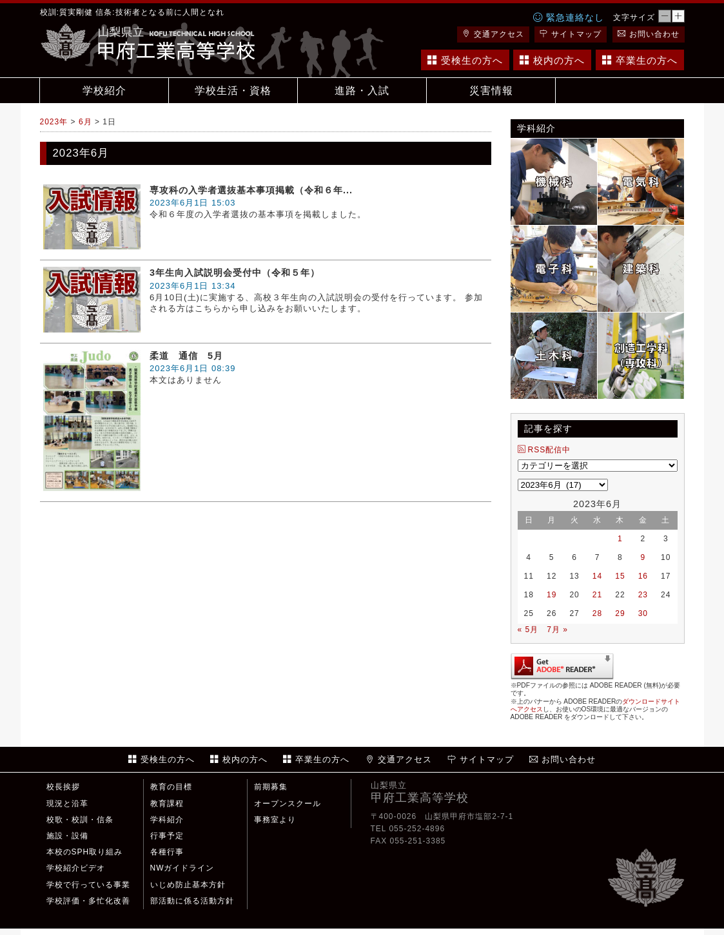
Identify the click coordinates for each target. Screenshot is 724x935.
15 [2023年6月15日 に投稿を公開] (620, 576)
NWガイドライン (182, 867)
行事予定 (167, 835)
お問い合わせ (649, 34)
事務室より (275, 819)
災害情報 (491, 90)
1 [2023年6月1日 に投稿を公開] (620, 538)
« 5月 (528, 629)
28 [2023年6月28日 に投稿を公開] (597, 613)
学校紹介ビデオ (75, 867)
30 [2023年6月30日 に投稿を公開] (643, 613)
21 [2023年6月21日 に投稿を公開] (597, 594)
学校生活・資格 (233, 90)
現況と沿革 (67, 803)
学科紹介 (167, 819)
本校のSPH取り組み (84, 851)
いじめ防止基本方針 (188, 884)
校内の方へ (552, 60)
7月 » (557, 629)
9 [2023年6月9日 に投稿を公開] (642, 557)
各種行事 (167, 851)
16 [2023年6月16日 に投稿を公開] (643, 576)
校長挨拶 (63, 786)
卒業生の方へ (640, 60)
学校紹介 (104, 90)
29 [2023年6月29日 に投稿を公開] (620, 613)
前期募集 (271, 786)
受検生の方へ (465, 60)
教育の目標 (171, 786)
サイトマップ (571, 34)
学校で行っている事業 (88, 884)
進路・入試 (362, 90)
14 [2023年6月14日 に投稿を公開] (597, 576)
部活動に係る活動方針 (192, 900)
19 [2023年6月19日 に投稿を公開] (551, 594)
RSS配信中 (544, 449)
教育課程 (167, 803)
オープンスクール (287, 803)
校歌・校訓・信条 (79, 819)
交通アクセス (493, 34)
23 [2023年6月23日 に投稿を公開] (643, 594)
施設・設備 (67, 835)
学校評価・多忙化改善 (88, 900)
